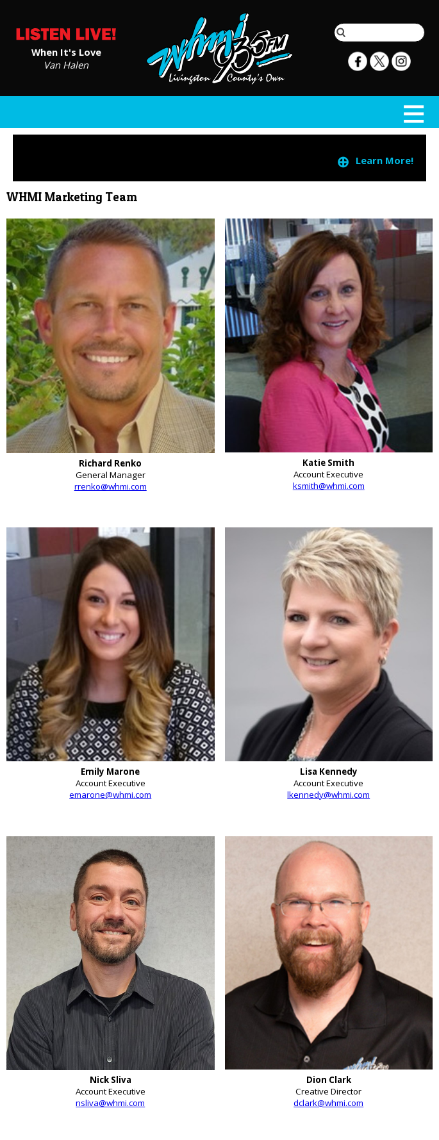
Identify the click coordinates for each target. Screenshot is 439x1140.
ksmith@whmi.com (329, 486)
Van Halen (66, 64)
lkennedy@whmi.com (328, 794)
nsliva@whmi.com (110, 1103)
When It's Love (66, 51)
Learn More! (374, 161)
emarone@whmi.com (110, 794)
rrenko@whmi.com (110, 486)
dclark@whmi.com (328, 1103)
